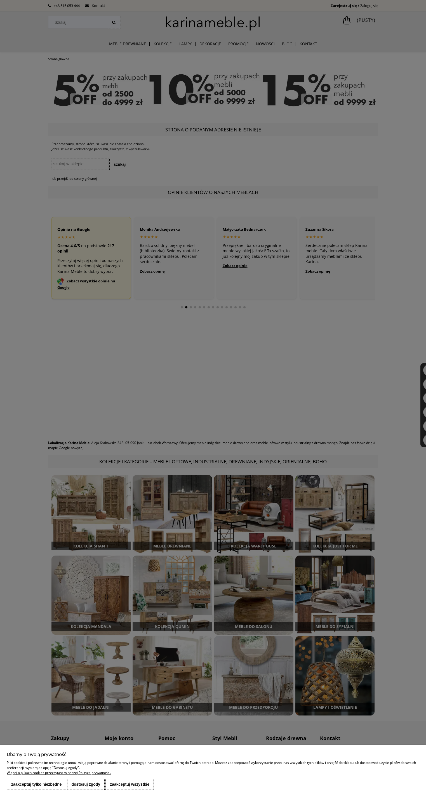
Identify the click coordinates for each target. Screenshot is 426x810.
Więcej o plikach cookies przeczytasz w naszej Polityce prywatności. (59, 772)
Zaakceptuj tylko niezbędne (36, 784)
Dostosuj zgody (86, 784)
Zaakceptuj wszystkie (129, 784)
